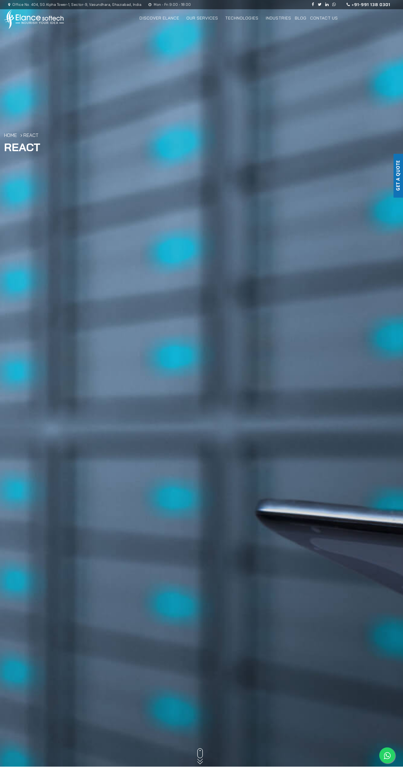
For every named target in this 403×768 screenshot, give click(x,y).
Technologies (243, 18)
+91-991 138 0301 (368, 4)
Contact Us (324, 18)
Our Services (204, 18)
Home (10, 135)
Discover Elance (161, 18)
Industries (278, 18)
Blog (300, 18)
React (31, 135)
